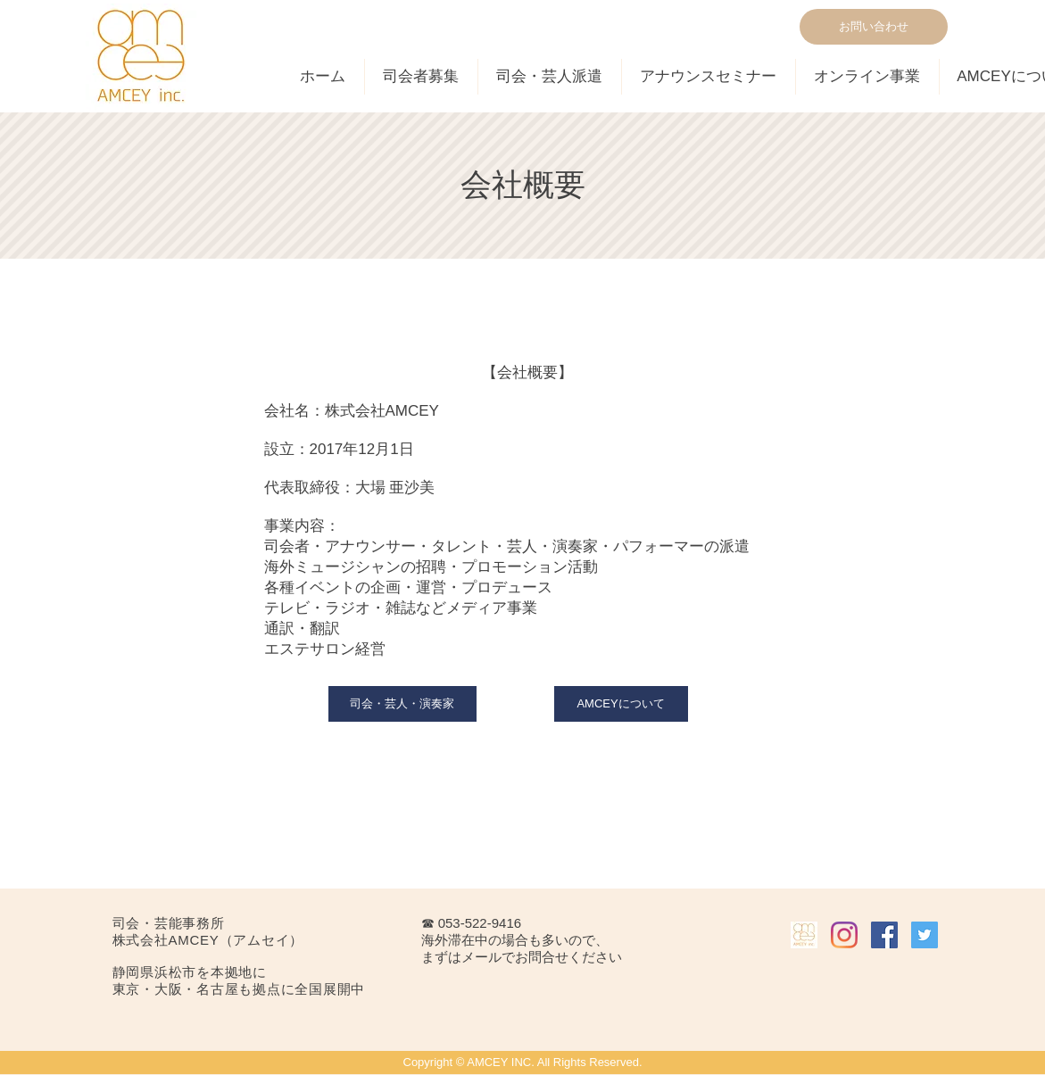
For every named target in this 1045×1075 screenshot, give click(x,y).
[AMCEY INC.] (804, 935)
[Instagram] (844, 935)
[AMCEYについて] (621, 704)
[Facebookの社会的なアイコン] (884, 935)
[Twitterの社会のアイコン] (924, 935)
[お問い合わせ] (874, 27)
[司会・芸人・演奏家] (402, 704)
